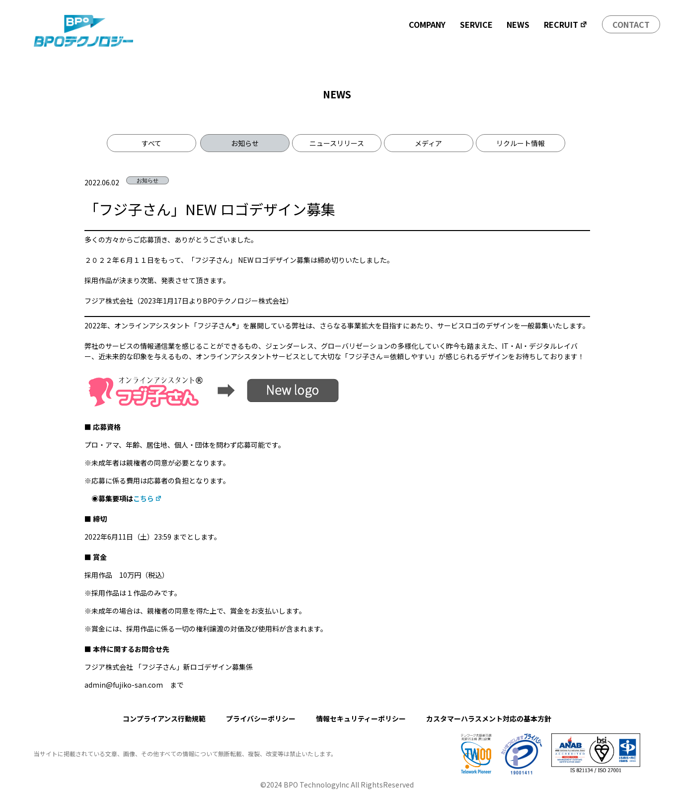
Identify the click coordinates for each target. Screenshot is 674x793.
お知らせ (245, 143)
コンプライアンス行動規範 (164, 718)
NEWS (518, 24)
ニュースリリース (336, 143)
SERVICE (476, 24)
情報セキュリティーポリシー (361, 718)
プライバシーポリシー (261, 718)
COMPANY (427, 24)
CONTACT (631, 24)
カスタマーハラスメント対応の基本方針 (488, 718)
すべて (151, 143)
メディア (428, 143)
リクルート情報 (520, 143)
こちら (147, 498)
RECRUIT (566, 24)
